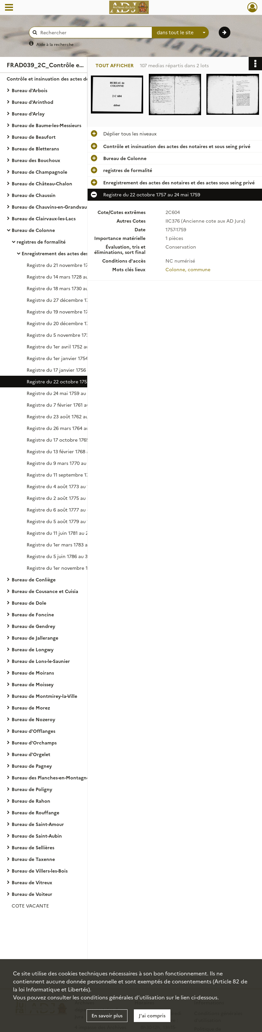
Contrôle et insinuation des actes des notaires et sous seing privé (73, 78)
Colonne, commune (187, 269)
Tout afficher (114, 65)
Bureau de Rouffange (35, 812)
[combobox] (180, 33)
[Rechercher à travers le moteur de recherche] (93, 32)
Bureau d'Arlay (28, 113)
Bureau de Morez (31, 707)
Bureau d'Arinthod (32, 102)
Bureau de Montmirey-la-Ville (44, 696)
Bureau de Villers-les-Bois (40, 870)
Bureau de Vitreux (32, 882)
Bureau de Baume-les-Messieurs (46, 125)
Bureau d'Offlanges (33, 730)
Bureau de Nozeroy (33, 719)
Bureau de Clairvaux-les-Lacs (44, 218)
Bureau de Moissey (33, 684)
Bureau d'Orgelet (31, 754)
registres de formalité (41, 241)
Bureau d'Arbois (29, 90)
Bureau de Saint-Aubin (37, 835)
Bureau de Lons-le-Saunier (41, 661)
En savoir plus (107, 1015)
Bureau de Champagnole (39, 171)
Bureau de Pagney (32, 765)
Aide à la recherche (55, 44)
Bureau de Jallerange (35, 637)
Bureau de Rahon (31, 800)
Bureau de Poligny (32, 789)
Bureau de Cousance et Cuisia (45, 591)
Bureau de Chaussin (34, 195)
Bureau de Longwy (33, 649)
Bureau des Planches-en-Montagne (50, 777)
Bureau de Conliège (34, 579)
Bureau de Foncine (33, 614)
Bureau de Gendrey (33, 626)
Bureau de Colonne (33, 230)
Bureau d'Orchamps (34, 742)
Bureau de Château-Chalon (42, 183)
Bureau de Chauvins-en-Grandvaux (51, 206)
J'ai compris (152, 1015)
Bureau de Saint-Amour (38, 824)
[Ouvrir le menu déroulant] (9, 8)
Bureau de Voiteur (32, 894)
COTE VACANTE (30, 905)
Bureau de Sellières (33, 847)
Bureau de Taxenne (33, 859)
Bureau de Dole (29, 602)
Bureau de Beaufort (34, 136)
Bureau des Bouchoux (36, 160)
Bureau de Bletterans (35, 148)
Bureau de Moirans (33, 672)
